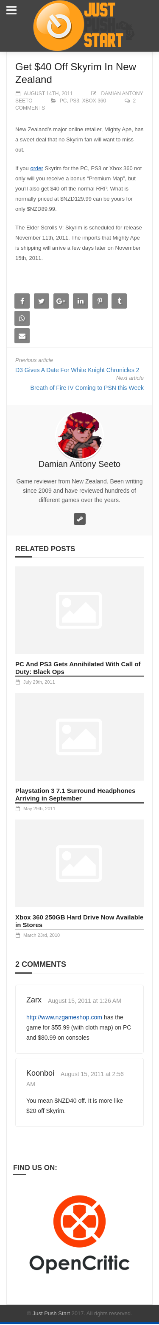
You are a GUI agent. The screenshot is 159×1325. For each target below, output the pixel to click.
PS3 (74, 101)
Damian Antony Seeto (79, 464)
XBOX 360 (94, 101)
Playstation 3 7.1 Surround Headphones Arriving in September (75, 794)
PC (63, 101)
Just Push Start (51, 1313)
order (36, 168)
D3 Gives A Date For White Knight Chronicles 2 (77, 370)
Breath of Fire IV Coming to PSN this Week (87, 387)
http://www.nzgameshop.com (64, 1017)
